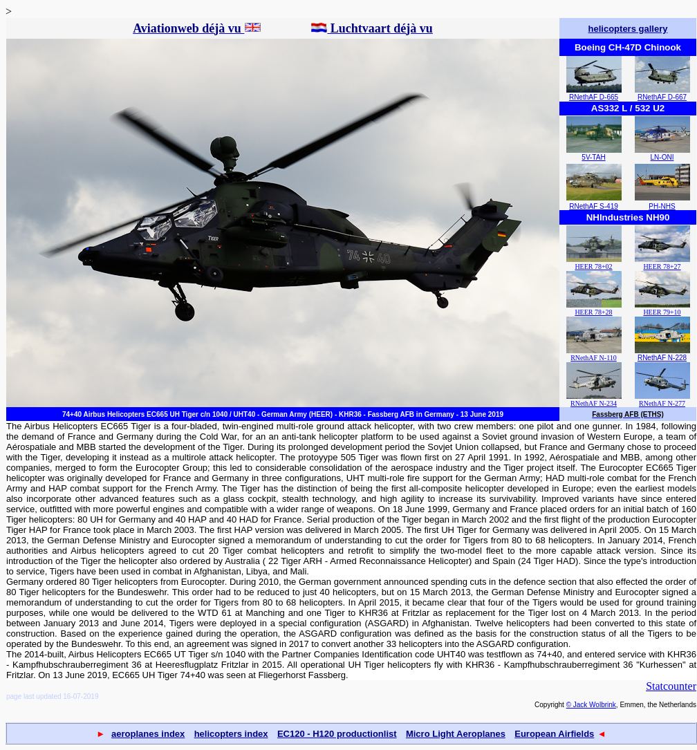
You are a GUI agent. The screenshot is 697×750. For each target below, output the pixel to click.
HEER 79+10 (661, 312)
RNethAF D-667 (662, 97)
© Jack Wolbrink (591, 705)
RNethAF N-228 (662, 358)
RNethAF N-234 (593, 403)
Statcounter (671, 686)
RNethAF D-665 (593, 97)
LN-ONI (662, 157)
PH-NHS (662, 206)
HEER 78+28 (593, 312)
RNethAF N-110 (593, 358)
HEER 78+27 (661, 266)
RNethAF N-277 (662, 403)
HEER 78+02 (593, 266)
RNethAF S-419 (593, 206)
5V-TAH (593, 157)
